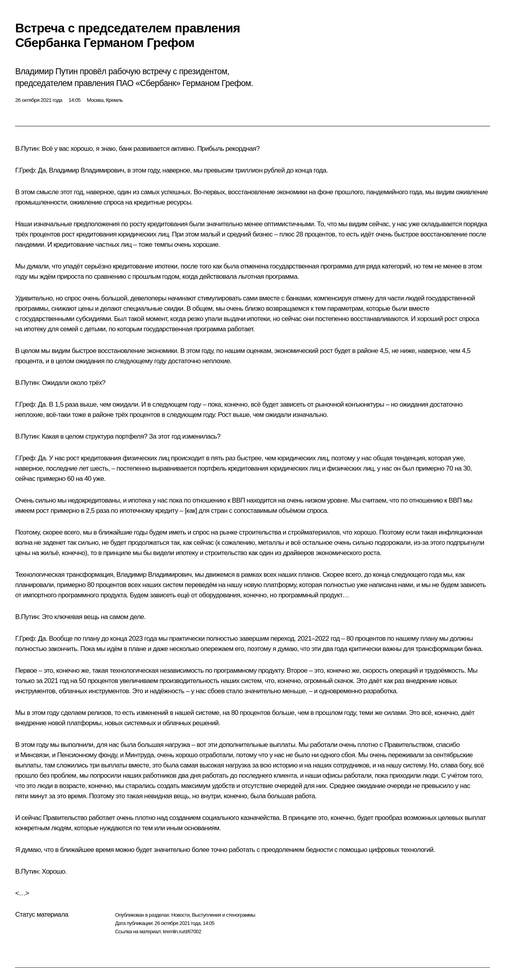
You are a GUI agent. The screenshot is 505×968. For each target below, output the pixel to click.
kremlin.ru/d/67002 (182, 931)
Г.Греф (24, 170)
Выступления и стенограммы (223, 915)
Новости (180, 915)
